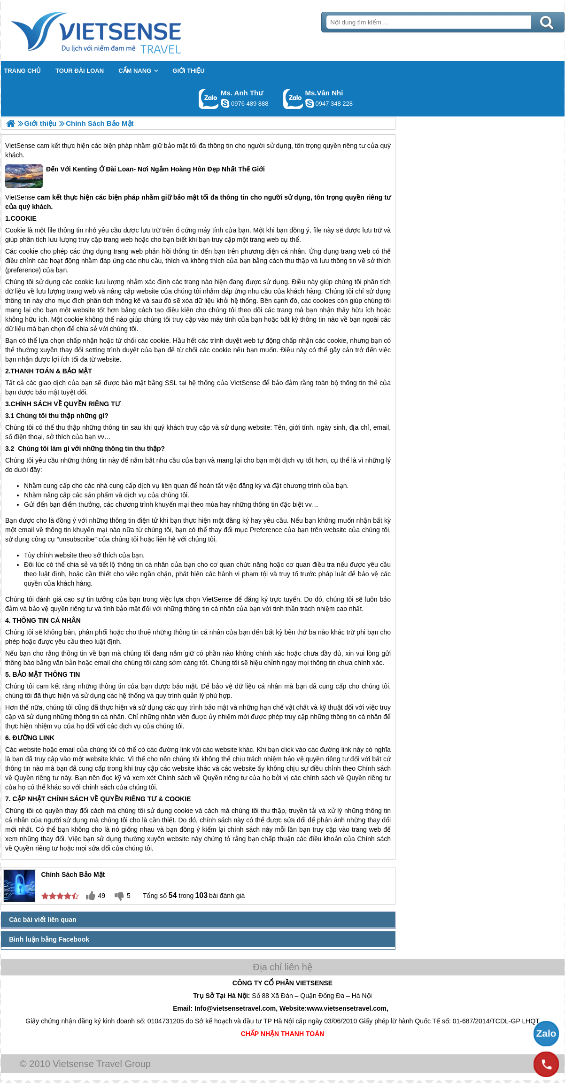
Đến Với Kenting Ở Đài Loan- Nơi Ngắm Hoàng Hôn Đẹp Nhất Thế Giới (135, 176)
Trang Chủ (119, 30)
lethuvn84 (225, 103)
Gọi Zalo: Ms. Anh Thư (208, 98)
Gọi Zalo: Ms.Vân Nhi (293, 98)
